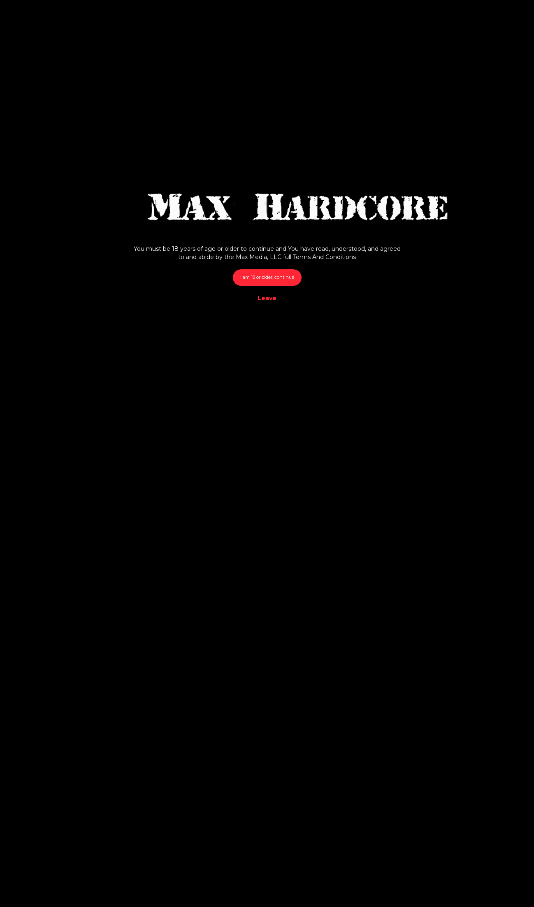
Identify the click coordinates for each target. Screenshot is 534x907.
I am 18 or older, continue (267, 277)
